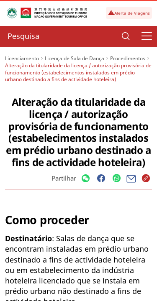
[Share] (86, 179)
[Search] (125, 36)
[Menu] (146, 36)
